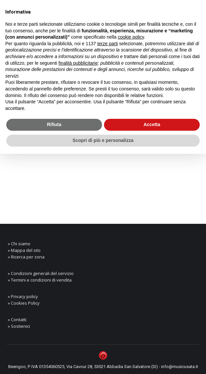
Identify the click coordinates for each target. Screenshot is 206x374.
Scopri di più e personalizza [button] (103, 140)
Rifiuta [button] (54, 124)
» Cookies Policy (24, 303)
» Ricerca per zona (26, 257)
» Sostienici (19, 326)
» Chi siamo (19, 244)
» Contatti (17, 320)
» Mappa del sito (24, 250)
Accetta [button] (152, 124)
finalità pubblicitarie (78, 63)
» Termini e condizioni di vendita (40, 280)
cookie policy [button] (131, 37)
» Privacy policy (23, 296)
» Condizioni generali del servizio (41, 273)
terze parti (107, 43)
